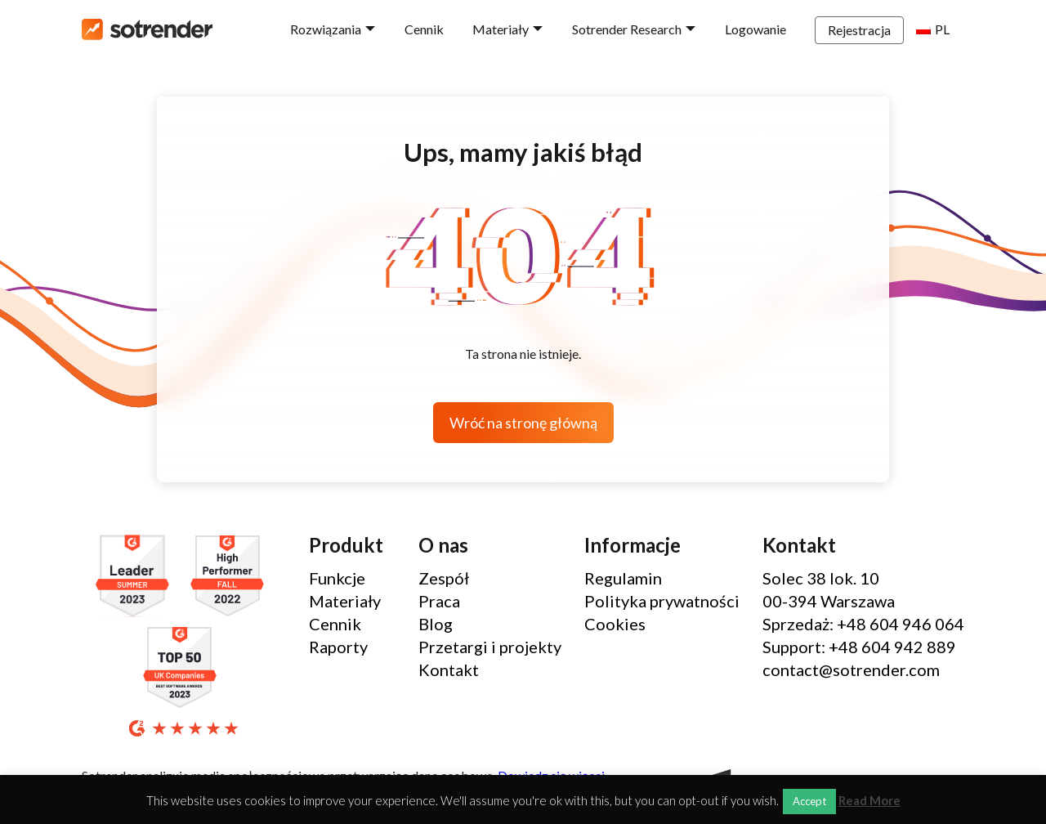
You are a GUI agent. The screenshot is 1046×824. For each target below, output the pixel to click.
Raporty (338, 646)
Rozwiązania (325, 29)
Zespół (443, 578)
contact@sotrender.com (851, 669)
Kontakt (448, 669)
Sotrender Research (627, 29)
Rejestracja (859, 30)
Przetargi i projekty (489, 646)
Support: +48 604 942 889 (859, 646)
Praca (439, 601)
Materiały (500, 29)
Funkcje (337, 578)
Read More (869, 801)
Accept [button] (809, 801)
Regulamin (623, 578)
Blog (435, 624)
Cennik (424, 29)
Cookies (615, 624)
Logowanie (755, 29)
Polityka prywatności (662, 601)
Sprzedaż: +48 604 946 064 (863, 624)
